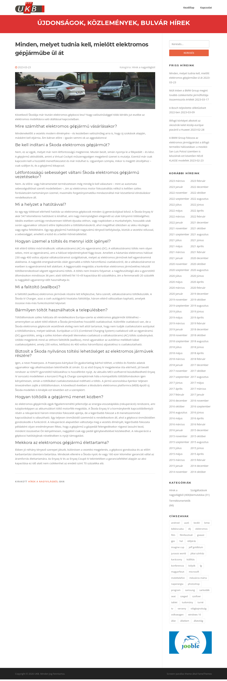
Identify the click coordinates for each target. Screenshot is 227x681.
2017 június (175, 384)
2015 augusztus (199, 443)
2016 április (197, 420)
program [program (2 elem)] (176, 591)
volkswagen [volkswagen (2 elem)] (177, 616)
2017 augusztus (199, 378)
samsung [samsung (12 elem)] (190, 591)
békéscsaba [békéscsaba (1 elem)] (177, 530)
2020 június (197, 277)
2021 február (198, 253)
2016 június (197, 414)
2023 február (198, 182)
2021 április (197, 248)
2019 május (175, 319)
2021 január (176, 259)
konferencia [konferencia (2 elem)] (177, 567)
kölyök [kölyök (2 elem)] (192, 567)
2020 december (199, 259)
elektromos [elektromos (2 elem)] (201, 530)
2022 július (175, 206)
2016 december (178, 402)
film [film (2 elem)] (173, 536)
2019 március (177, 325)
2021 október (198, 230)
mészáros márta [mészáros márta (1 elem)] (198, 579)
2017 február (176, 396)
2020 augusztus (199, 271)
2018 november (178, 336)
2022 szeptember (179, 200)
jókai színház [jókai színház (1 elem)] (197, 555)
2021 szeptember (179, 236)
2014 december (199, 467)
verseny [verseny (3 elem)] (182, 610)
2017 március (198, 390)
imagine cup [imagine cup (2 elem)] (177, 548)
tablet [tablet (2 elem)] (174, 604)
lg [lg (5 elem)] (201, 567)
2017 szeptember (179, 378)
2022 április (197, 212)
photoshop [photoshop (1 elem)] (194, 585)
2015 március (177, 461)
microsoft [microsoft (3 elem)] (194, 573)
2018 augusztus (199, 342)
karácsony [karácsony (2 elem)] (176, 561)
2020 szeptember (179, 271)
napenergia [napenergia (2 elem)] (177, 585)
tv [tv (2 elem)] (172, 610)
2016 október (177, 408)
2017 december (199, 366)
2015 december (199, 431)
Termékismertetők (179, 502)
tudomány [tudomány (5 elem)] (187, 604)
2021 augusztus (199, 236)
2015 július (175, 449)
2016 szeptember (200, 408)
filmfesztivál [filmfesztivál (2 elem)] (186, 536)
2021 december (199, 224)
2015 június (197, 449)
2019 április (197, 319)
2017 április (175, 390)
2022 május (175, 212)
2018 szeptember (179, 342)
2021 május (175, 248)
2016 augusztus (178, 414)
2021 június (197, 241)
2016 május (175, 420)
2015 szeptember (179, 443)
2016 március (177, 426)
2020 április (197, 283)
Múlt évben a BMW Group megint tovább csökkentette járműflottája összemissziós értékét (188, 96)
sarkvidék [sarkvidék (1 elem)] (204, 591)
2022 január (176, 224)
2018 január (176, 366)
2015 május (175, 455)
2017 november (178, 372)
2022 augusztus (199, 200)
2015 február (198, 461)
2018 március (177, 360)
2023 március (177, 182)
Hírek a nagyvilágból (143, 68)
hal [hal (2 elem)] (181, 542)
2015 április (197, 455)
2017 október (198, 372)
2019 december (199, 295)
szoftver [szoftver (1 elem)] (196, 597)
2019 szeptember (179, 307)
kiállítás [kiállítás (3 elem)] (191, 561)
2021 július (175, 241)
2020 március (177, 289)
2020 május (175, 283)
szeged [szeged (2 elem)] (184, 597)
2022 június (197, 206)
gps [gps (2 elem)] (173, 542)
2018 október (198, 336)
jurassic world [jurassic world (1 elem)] (178, 555)
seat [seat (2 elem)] (173, 597)
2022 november (178, 194)
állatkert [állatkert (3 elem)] (184, 622)
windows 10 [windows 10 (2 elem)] (194, 616)
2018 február (198, 360)
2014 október (198, 473)
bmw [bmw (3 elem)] (207, 524)
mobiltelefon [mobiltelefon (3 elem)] (178, 579)
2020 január (176, 295)
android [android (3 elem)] (175, 524)
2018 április (197, 354)
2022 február (198, 218)
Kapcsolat (206, 7)
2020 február (198, 289)
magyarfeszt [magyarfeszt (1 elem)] (177, 573)
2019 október (198, 301)
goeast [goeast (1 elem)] (200, 536)
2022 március (177, 218)
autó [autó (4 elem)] (186, 524)
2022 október (198, 194)
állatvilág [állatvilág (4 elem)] (198, 622)
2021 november (178, 230)
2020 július (175, 277)
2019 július (175, 313)
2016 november (199, 402)
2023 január (176, 188)
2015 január (176, 467)
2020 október (198, 265)
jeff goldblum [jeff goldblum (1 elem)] (196, 548)
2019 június (197, 313)
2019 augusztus (199, 307)
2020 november (178, 265)
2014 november (178, 473)
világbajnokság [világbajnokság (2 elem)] (198, 610)
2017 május (197, 384)
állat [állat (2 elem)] (173, 622)
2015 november (178, 437)
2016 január (176, 431)
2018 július (175, 348)
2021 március (177, 253)
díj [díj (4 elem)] (189, 530)
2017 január (197, 396)
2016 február (198, 426)
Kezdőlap (188, 7)
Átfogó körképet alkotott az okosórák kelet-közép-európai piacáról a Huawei (186, 126)
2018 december (199, 331)
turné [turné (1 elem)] (200, 604)
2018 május (175, 354)
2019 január (176, 331)
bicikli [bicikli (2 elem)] (197, 524)
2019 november (178, 301)
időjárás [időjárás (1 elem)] (191, 542)
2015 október (198, 437)
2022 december (199, 188)
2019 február (198, 325)
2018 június (197, 348)
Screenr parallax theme (179, 675)
